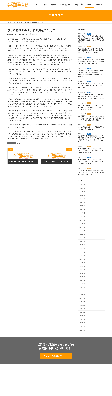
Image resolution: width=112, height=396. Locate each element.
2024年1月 (82, 280)
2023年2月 (82, 319)
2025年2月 (82, 234)
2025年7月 (82, 216)
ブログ (18, 143)
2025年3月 (82, 230)
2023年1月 (82, 323)
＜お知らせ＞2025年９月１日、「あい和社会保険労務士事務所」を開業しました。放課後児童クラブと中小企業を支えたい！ (91, 96)
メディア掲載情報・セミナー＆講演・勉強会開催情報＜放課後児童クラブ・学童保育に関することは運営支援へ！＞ (91, 61)
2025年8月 (82, 213)
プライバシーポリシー (21, 365)
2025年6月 (82, 220)
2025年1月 (82, 238)
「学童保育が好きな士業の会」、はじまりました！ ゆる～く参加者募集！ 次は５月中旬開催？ (91, 85)
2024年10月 (82, 248)
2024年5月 (82, 266)
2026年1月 (82, 195)
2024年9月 (82, 252)
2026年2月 (82, 191)
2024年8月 (82, 255)
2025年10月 (82, 206)
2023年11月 (82, 287)
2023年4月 (82, 312)
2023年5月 (82, 308)
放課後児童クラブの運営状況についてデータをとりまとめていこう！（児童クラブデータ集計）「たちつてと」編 (91, 172)
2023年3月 (82, 316)
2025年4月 (82, 227)
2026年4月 (82, 184)
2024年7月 (82, 259)
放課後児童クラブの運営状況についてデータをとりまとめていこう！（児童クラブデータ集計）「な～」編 (91, 161)
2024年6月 (82, 262)
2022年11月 (82, 330)
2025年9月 (82, 209)
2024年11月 (82, 245)
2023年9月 (82, 294)
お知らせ (89, 33)
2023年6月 (82, 305)
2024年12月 (82, 241)
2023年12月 (82, 284)
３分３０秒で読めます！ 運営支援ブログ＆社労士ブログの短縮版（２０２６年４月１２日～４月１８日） (91, 107)
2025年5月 (82, 223)
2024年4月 (82, 269)
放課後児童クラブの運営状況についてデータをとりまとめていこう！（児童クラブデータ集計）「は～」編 (91, 151)
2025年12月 (82, 199)
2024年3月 (82, 273)
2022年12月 (82, 326)
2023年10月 (82, 291)
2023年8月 (82, 298)
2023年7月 (82, 301)
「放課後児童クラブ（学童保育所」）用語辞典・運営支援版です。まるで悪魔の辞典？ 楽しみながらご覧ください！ (91, 51)
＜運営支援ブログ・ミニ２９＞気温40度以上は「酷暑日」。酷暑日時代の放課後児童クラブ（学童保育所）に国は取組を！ (91, 118)
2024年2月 (82, 277)
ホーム (10, 365)
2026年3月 (82, 188)
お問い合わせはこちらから (56, 356)
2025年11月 (82, 202)
